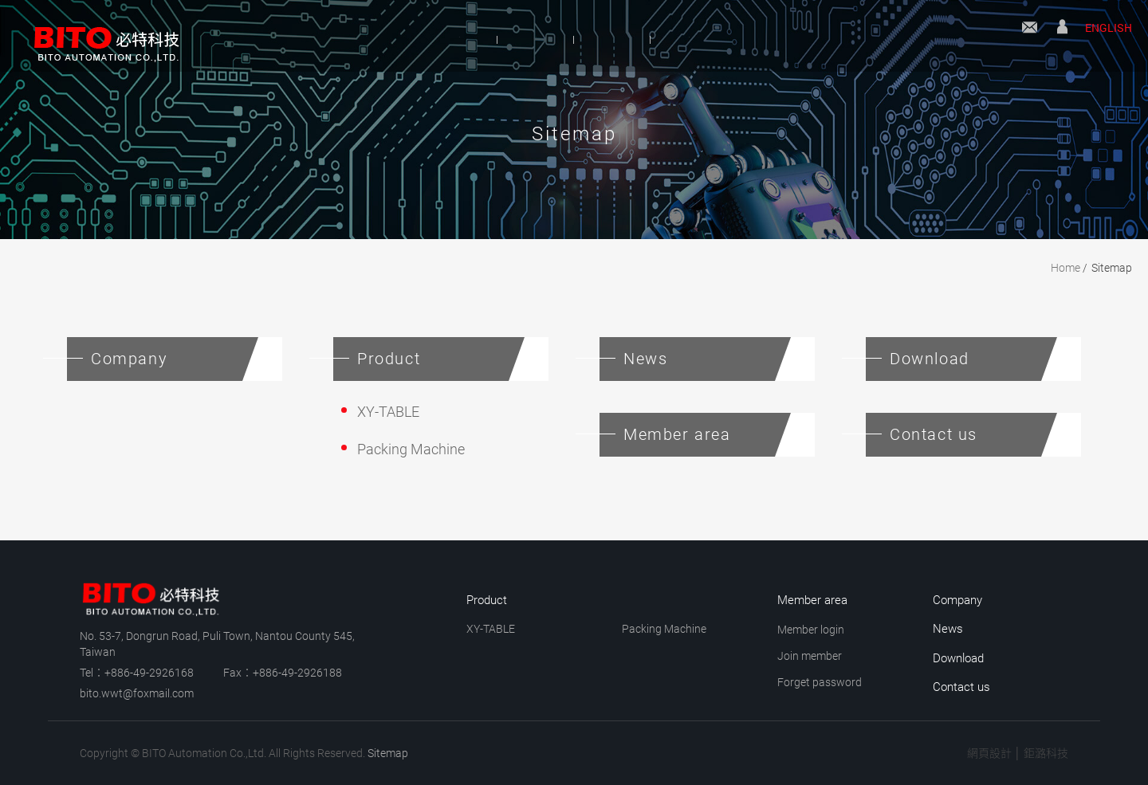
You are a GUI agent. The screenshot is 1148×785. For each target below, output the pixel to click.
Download (749, 38)
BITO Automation (99, 36)
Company (399, 38)
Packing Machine (411, 449)
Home (1065, 267)
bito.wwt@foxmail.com (137, 693)
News (631, 38)
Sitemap (1111, 267)
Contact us (1030, 38)
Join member (809, 656)
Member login (810, 629)
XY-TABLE (388, 411)
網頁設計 (989, 753)
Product (521, 38)
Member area (812, 600)
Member (1062, 38)
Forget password (819, 682)
